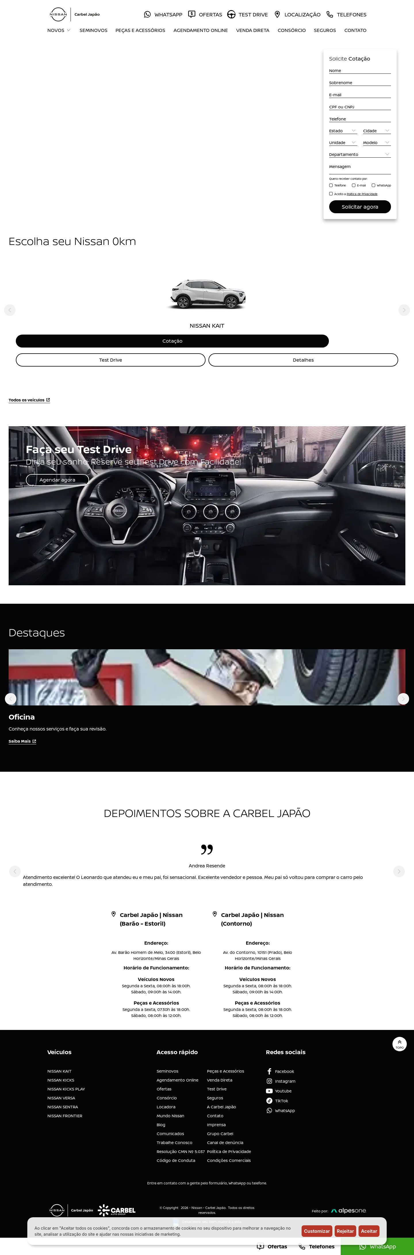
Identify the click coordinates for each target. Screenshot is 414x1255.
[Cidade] (377, 130)
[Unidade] (343, 142)
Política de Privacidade (229, 1147)
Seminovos (94, 30)
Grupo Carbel (220, 1129)
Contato (355, 30)
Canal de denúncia (225, 1138)
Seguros (325, 30)
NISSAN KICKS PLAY (66, 1085)
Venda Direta (252, 30)
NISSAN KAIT (59, 1067)
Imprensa (216, 1120)
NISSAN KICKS (60, 1076)
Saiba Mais (22, 741)
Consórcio (292, 30)
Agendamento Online (201, 30)
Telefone (340, 185)
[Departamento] (360, 154)
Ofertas (164, 1085)
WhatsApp (384, 185)
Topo (398, 1041)
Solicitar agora (360, 206)
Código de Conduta (176, 1156)
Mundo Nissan (170, 1111)
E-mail (361, 185)
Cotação (207, 341)
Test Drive (110, 361)
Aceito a (355, 194)
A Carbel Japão (221, 1102)
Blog (161, 1120)
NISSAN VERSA (61, 1094)
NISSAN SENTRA (62, 1102)
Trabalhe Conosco (174, 1138)
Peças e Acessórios (140, 30)
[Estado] (343, 130)
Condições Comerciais (229, 1156)
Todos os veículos (29, 402)
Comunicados (170, 1129)
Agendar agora (62, 482)
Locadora (166, 1102)
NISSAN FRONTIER (64, 1111)
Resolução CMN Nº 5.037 (181, 1147)
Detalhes (303, 361)
